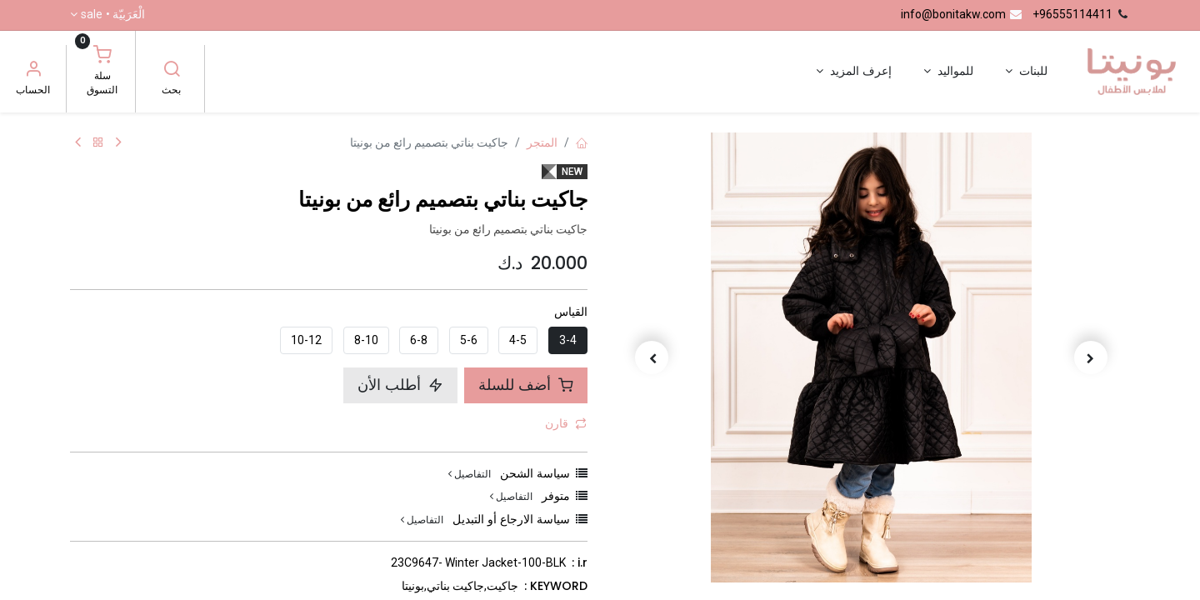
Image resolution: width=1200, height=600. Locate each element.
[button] (1091, 357)
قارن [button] (566, 423)
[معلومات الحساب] (33, 71)
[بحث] (171, 71)
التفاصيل (469, 474)
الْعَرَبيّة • (113, 15)
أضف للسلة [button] (525, 385)
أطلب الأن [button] (400, 385)
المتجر (542, 142)
